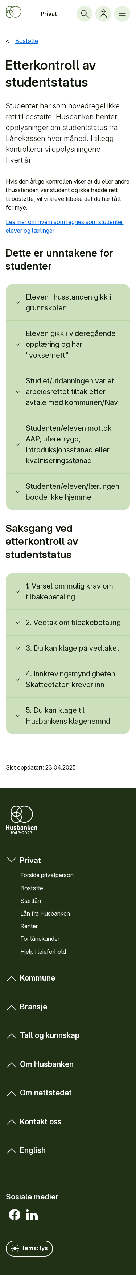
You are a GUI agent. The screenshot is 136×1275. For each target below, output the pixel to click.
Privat (49, 14)
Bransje (26, 1006)
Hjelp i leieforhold (43, 951)
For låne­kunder (39, 938)
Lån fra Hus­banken (45, 913)
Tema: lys (29, 1249)
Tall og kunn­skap (42, 1035)
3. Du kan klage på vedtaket (72, 648)
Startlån (30, 900)
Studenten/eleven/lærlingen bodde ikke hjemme (72, 491)
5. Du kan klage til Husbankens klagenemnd (68, 715)
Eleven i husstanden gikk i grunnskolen (68, 302)
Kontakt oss (34, 1121)
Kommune (30, 977)
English (26, 1150)
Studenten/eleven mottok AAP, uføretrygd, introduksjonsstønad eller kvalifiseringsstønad (69, 444)
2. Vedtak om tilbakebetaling (73, 622)
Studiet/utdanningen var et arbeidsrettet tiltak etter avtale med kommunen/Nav (72, 391)
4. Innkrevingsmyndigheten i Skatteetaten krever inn (72, 679)
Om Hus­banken (40, 1064)
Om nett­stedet (39, 1092)
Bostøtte (31, 887)
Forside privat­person (47, 875)
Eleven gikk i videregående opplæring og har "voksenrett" (71, 344)
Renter (29, 926)
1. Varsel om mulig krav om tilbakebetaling (69, 591)
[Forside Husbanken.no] (13, 12)
